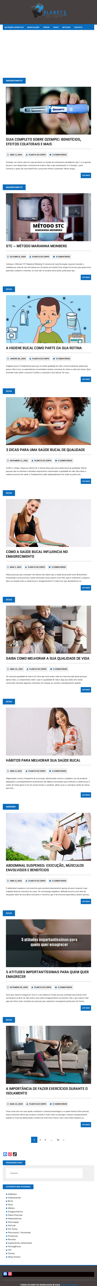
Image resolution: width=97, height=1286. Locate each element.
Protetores (13, 1232)
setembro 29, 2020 (19, 983)
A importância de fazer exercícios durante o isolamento (47, 1087)
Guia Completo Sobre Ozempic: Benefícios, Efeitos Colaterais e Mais (44, 141)
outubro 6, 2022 (18, 256)
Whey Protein (14, 1253)
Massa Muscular (15, 1211)
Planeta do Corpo (37, 154)
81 (59, 1135)
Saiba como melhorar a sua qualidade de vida (48, 655)
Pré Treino (13, 1225)
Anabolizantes (14, 1194)
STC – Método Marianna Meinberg (36, 245)
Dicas (56, 27)
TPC (10, 1246)
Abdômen (12, 1190)
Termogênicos (14, 1242)
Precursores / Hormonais (19, 1228)
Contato (79, 27)
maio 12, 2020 (16, 1099)
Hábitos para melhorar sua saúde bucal (43, 757)
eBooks (11, 1204)
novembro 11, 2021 (19, 459)
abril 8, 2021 (16, 877)
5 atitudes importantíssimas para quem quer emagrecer (47, 970)
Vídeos (46, 27)
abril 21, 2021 (16, 666)
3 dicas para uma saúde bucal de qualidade (45, 448)
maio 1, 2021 (16, 565)
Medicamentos (15, 1214)
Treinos (11, 1249)
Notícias (67, 27)
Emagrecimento (15, 1208)
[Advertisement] (48, 54)
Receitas (12, 1235)
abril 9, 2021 (16, 768)
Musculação (34, 27)
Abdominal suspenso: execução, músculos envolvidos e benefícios (45, 864)
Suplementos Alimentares (20, 1239)
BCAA (10, 1197)
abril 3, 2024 (16, 154)
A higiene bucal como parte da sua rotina (44, 346)
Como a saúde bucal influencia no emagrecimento (37, 552)
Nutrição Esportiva (14, 27)
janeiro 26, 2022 (18, 357)
